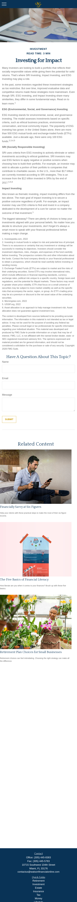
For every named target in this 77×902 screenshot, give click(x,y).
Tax (38, 895)
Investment (38, 884)
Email (5, 378)
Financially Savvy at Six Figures (20, 507)
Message (7, 394)
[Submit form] (9, 419)
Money (38, 898)
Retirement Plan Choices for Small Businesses (31, 652)
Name (5, 361)
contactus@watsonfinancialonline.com (38, 871)
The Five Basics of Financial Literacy (24, 579)
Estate (38, 887)
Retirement (38, 880)
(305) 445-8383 (42, 857)
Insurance (38, 891)
